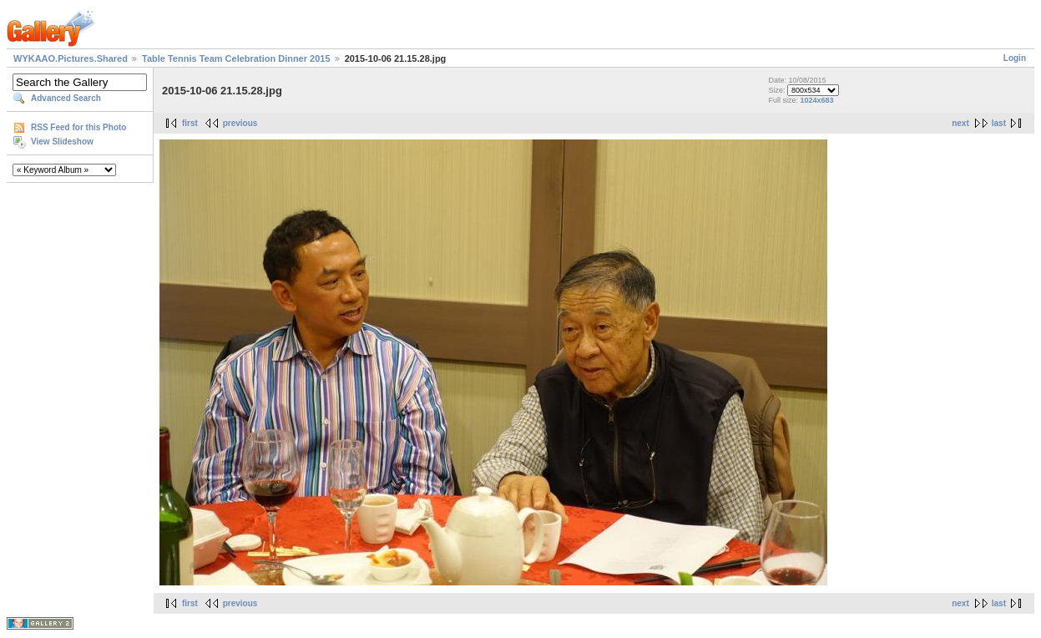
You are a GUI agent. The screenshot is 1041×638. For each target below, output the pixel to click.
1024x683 (817, 100)
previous (240, 123)
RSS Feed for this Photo (78, 127)
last (999, 123)
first (190, 123)
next (960, 123)
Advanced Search (66, 98)
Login (1014, 58)
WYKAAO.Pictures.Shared (70, 58)
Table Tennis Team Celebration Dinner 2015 (236, 58)
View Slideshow (62, 141)
